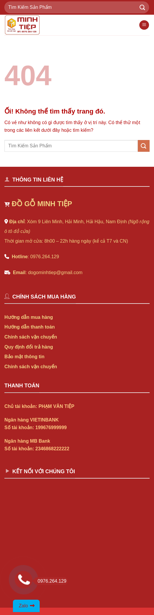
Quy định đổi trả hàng (28, 346)
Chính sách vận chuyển (30, 336)
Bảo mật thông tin (24, 356)
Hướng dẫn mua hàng (28, 317)
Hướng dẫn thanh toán (29, 326)
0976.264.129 (50, 581)
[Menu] (144, 25)
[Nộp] (142, 7)
